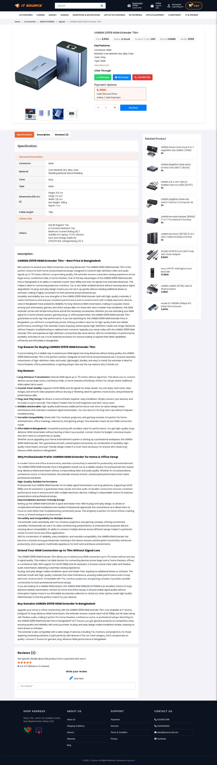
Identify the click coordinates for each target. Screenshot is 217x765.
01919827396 (142, 77)
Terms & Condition (119, 732)
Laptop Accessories (114, 15)
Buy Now (133, 107)
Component (174, 15)
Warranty (71, 739)
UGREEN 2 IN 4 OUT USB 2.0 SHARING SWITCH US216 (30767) (177, 183)
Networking (135, 15)
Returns (70, 732)
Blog (69, 745)
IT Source (127, 609)
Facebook (160, 739)
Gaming (65, 15)
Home (17, 21)
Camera (41, 15)
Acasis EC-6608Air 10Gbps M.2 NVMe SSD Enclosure (176, 305)
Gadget (53, 15)
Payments (115, 719)
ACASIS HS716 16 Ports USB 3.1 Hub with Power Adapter (177, 253)
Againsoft (131, 760)
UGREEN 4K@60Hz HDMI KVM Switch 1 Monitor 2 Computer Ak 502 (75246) (177, 202)
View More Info (101, 65)
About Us (71, 719)
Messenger (122, 77)
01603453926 (162, 726)
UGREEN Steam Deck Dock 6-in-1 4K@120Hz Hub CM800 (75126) (177, 149)
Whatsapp (103, 77)
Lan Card (90, 635)
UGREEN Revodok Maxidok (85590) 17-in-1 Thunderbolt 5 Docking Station (178, 219)
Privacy (114, 739)
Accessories (26, 15)
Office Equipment (155, 15)
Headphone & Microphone (86, 15)
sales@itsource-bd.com (166, 732)
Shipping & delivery (76, 726)
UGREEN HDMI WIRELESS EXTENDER (84, 586)
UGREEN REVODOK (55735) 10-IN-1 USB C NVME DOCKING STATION (177, 235)
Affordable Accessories (62, 593)
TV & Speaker (191, 15)
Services (115, 726)
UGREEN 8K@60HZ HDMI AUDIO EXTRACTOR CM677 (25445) (176, 166)
